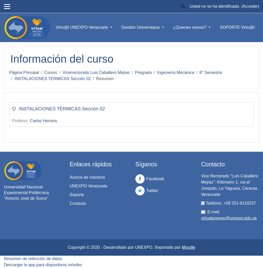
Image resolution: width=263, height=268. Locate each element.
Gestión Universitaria (141, 27)
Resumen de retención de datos (33, 258)
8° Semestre (211, 72)
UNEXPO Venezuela (88, 186)
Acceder (250, 6)
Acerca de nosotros (87, 177)
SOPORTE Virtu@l (237, 27)
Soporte (77, 195)
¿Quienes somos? (190, 27)
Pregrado (143, 72)
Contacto (78, 203)
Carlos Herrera (43, 121)
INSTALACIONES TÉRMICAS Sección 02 (52, 78)
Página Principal (24, 72)
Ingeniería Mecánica (175, 72)
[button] (183, 6)
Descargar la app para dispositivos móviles (43, 265)
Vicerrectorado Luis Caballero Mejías (96, 72)
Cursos (50, 72)
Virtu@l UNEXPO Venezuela (82, 27)
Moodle (188, 247)
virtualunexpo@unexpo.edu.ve (229, 218)
